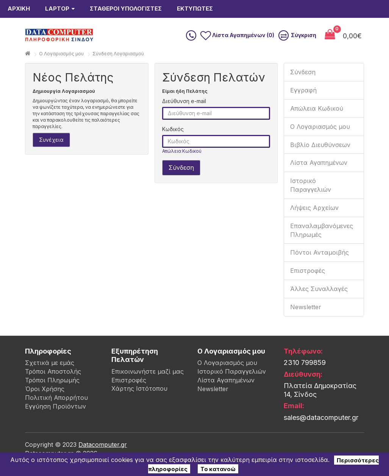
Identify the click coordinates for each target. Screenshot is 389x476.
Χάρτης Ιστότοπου (139, 403)
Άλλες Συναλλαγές (319, 304)
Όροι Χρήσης (44, 404)
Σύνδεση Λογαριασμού (118, 69)
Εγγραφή (303, 105)
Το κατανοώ (218, 468)
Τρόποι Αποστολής (53, 386)
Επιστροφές (307, 286)
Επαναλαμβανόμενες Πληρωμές (321, 245)
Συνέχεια (51, 155)
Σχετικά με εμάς (49, 378)
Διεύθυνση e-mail (184, 116)
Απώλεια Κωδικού (182, 166)
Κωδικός (173, 144)
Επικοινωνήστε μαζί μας (147, 386)
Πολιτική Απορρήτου (56, 413)
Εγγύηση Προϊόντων (55, 421)
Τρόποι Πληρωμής (52, 395)
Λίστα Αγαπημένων (318, 178)
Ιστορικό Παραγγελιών (310, 200)
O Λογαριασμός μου (61, 69)
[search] (177, 43)
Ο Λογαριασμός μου (320, 142)
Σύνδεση (303, 87)
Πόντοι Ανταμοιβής (319, 267)
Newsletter (305, 322)
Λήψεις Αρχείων (314, 223)
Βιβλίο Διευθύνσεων (320, 160)
